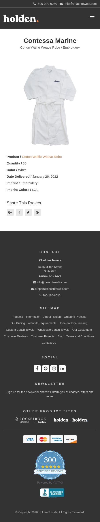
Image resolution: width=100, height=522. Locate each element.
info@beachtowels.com (50, 282)
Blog (60, 336)
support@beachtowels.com (50, 288)
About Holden (52, 316)
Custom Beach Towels (20, 329)
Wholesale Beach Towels (53, 329)
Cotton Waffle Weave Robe (42, 157)
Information (33, 316)
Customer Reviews (16, 336)
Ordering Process (75, 316)
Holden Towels (51, 260)
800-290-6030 (50, 295)
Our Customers (82, 329)
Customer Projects (43, 336)
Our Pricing (18, 323)
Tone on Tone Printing (73, 323)
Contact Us (49, 342)
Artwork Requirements (42, 323)
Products (17, 316)
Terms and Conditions (80, 336)
